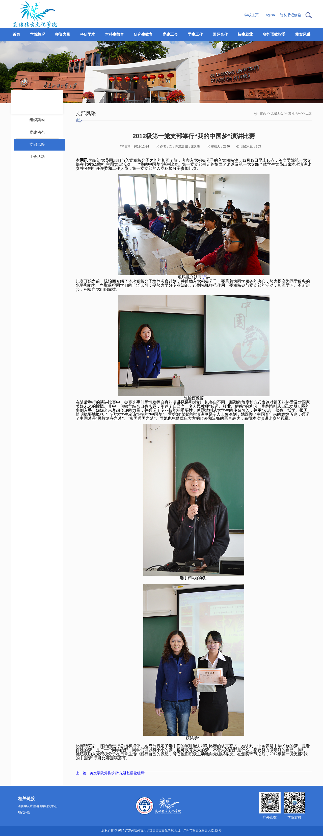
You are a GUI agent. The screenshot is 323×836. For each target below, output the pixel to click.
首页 (263, 113)
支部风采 (294, 113)
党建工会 (277, 113)
